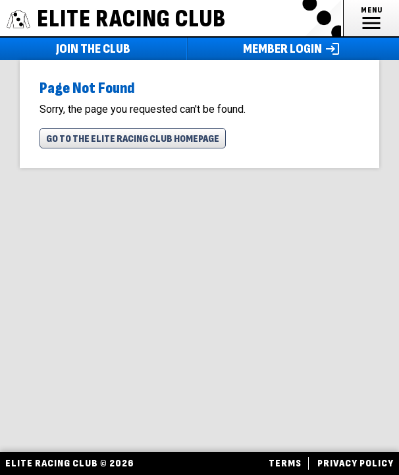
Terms (285, 463)
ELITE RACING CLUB (116, 19)
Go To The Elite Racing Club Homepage (132, 139)
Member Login (293, 49)
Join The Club (93, 49)
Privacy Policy (355, 463)
